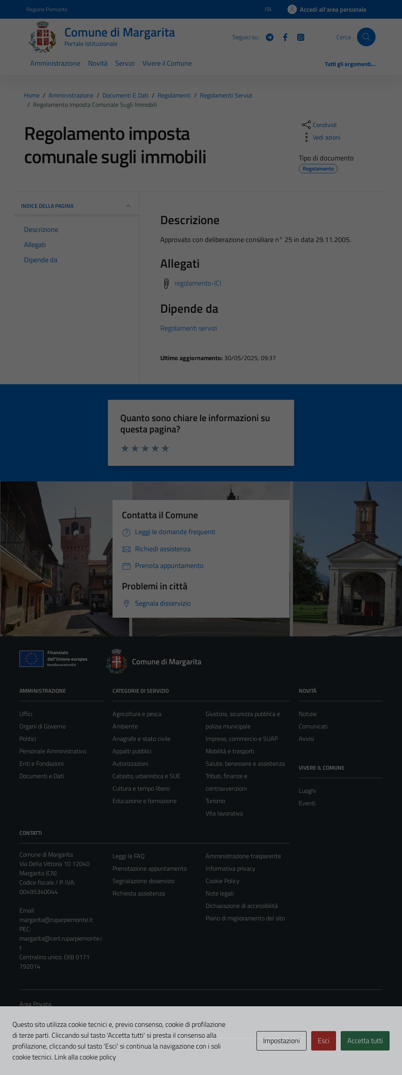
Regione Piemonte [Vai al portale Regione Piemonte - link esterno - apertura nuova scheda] (47, 9)
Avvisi (306, 738)
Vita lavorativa (224, 813)
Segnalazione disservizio (144, 880)
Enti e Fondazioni (41, 763)
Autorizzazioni (130, 763)
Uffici (25, 713)
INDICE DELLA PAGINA (77, 206)
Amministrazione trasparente (243, 856)
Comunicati (313, 726)
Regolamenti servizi (188, 328)
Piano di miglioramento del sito (245, 918)
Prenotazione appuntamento (150, 868)
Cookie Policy (222, 880)
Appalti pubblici (132, 751)
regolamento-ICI (197, 283)
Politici (27, 738)
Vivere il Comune (167, 63)
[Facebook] (282, 36)
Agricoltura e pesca (137, 713)
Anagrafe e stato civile (141, 738)
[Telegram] (266, 36)
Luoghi (307, 790)
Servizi (125, 63)
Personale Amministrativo (52, 751)
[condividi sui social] (318, 124)
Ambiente (125, 726)
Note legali (220, 893)
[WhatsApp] (297, 36)
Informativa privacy (230, 868)
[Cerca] (366, 37)
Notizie (308, 713)
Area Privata (35, 1004)
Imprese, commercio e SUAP (242, 738)
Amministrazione (55, 63)
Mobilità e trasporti (230, 751)
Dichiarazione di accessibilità (242, 905)
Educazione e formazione (145, 800)
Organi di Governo (42, 726)
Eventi (307, 803)
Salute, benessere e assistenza (245, 763)
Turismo (215, 800)
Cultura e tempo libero (141, 788)
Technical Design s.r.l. (72, 1052)
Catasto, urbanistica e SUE (146, 776)
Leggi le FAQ (129, 856)
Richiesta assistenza (139, 893)
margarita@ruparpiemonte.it (56, 919)
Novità (97, 63)
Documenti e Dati (41, 776)
